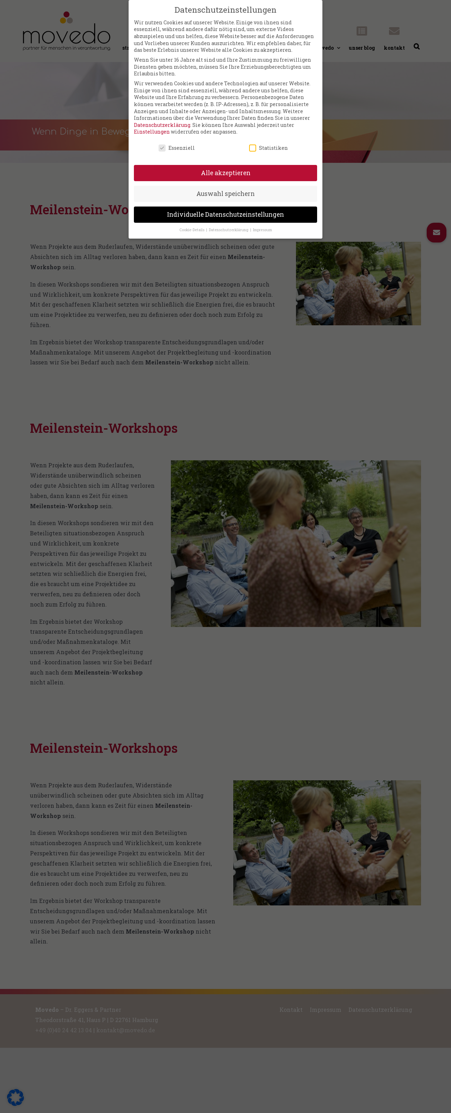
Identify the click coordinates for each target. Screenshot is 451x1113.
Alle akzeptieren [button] (226, 168)
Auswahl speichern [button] (225, 189)
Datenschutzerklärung (162, 120)
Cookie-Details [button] (192, 224)
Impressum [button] (262, 224)
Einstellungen (152, 127)
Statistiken (268, 143)
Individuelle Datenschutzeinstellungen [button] (225, 209)
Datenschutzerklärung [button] (229, 224)
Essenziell (177, 143)
